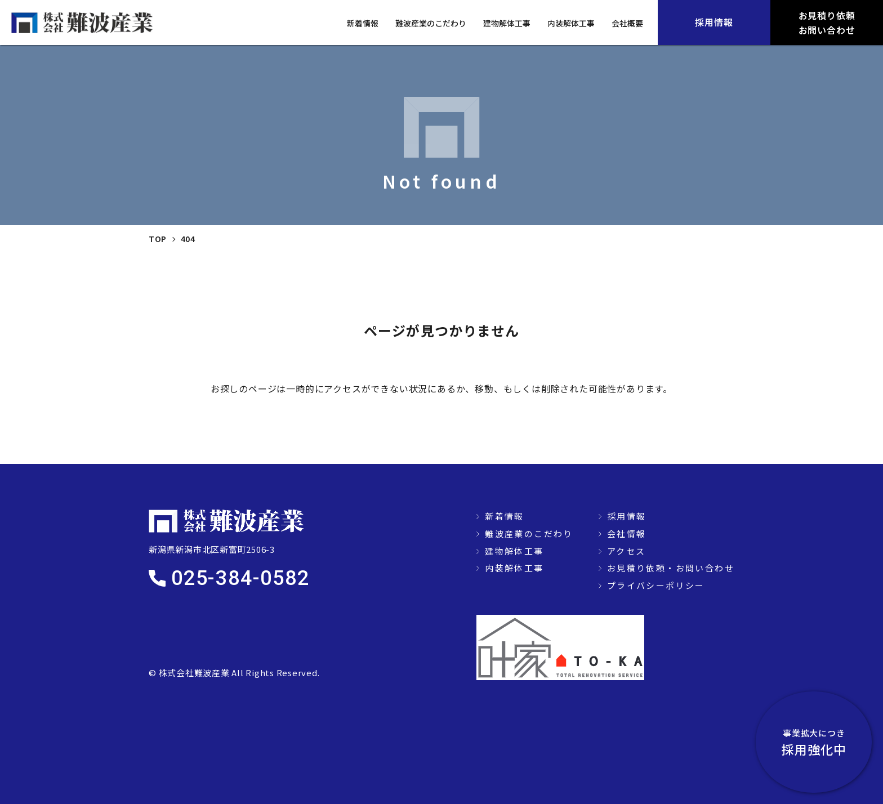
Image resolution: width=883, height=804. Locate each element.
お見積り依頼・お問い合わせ (670, 568)
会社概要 (627, 23)
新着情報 (362, 23)
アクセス (626, 551)
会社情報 (626, 533)
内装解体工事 (571, 23)
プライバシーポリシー (656, 585)
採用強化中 (821, 742)
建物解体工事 (506, 23)
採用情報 (626, 516)
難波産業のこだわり (430, 23)
